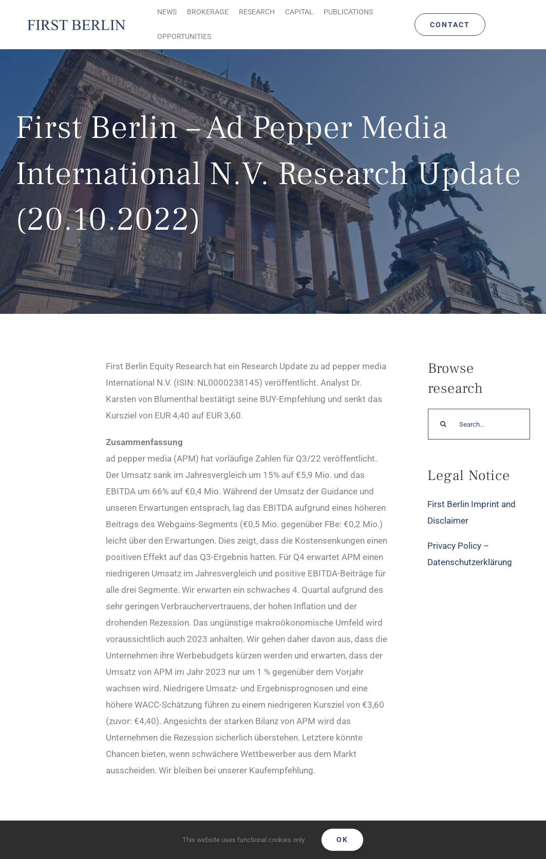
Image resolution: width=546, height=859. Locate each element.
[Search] (443, 424)
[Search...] (479, 424)
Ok (342, 839)
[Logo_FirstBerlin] (76, 20)
